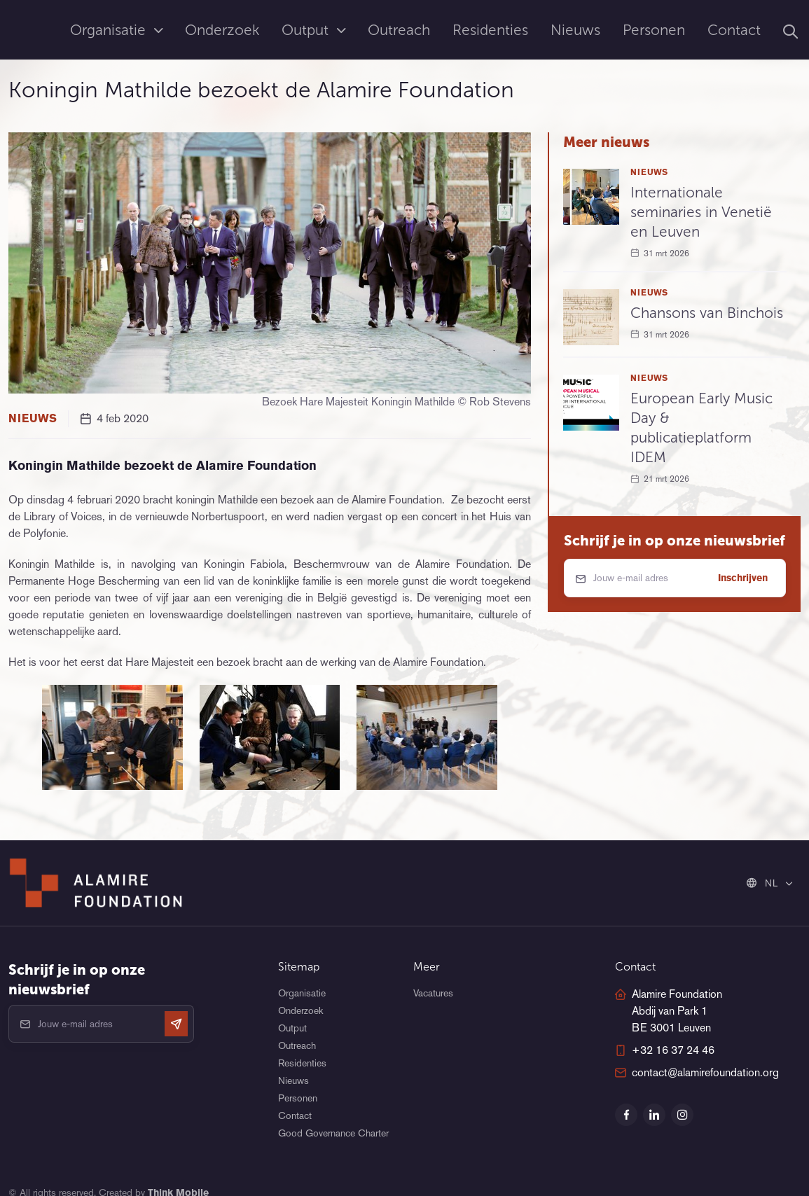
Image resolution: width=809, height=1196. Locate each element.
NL (763, 883)
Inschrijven (743, 577)
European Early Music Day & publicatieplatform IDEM (701, 427)
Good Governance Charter (333, 1133)
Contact (734, 30)
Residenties (490, 30)
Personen (654, 30)
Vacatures (433, 993)
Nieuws (575, 30)
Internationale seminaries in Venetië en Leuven (701, 211)
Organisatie (110, 30)
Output (307, 30)
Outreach (399, 30)
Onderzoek (222, 30)
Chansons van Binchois (706, 312)
